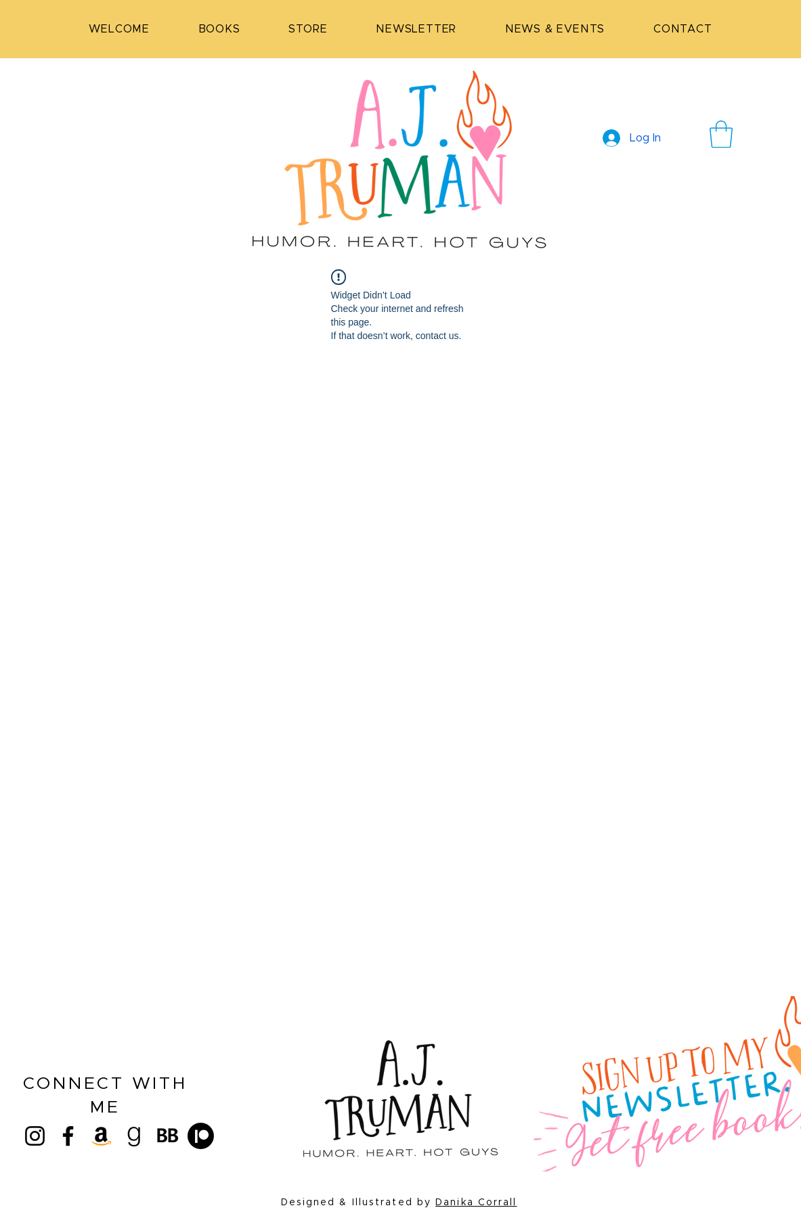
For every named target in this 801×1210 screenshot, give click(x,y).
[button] (721, 134)
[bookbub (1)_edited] (167, 1136)
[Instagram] (35, 1136)
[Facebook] (68, 1136)
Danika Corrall (476, 1202)
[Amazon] (101, 1136)
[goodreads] (134, 1136)
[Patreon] (201, 1136)
